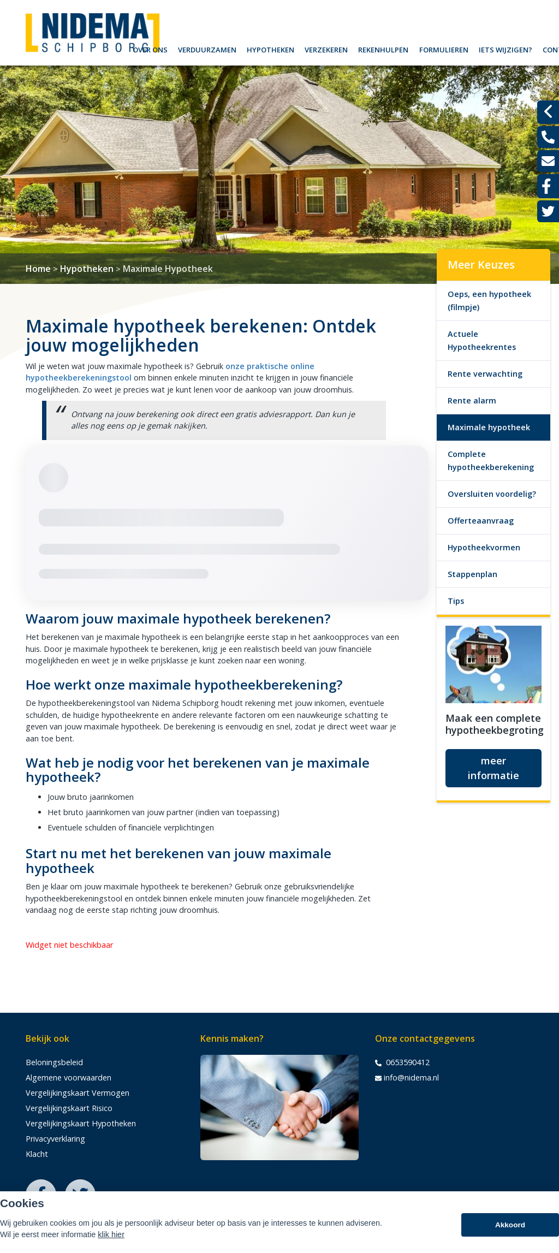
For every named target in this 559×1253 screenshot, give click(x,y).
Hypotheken (270, 48)
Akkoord (510, 1227)
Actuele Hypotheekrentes (482, 340)
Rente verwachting (485, 374)
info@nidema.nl (407, 1077)
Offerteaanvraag (481, 520)
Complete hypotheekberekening (491, 460)
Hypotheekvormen (484, 547)
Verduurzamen (207, 48)
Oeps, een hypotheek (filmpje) (489, 300)
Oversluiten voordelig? (492, 494)
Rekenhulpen (383, 48)
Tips (456, 601)
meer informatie (493, 768)
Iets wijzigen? (505, 48)
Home (38, 269)
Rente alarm (472, 400)
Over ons (150, 48)
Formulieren (443, 48)
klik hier (111, 1236)
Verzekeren (326, 48)
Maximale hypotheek (489, 427)
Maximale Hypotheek (168, 269)
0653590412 (402, 1062)
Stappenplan (472, 574)
